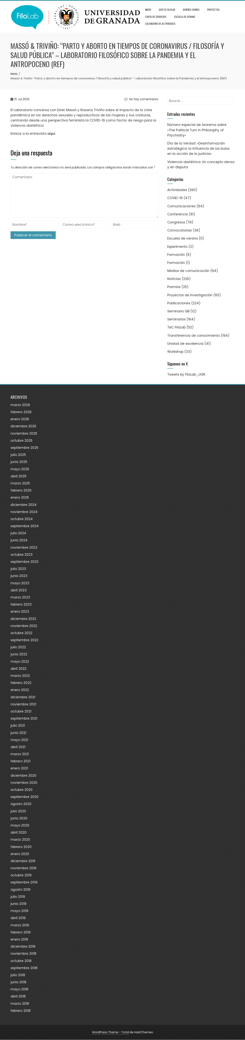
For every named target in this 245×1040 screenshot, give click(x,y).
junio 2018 (18, 982)
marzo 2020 (20, 839)
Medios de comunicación (188, 270)
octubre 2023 (22, 554)
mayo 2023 (20, 583)
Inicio (148, 9)
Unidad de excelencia (185, 343)
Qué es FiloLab (167, 9)
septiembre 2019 (24, 882)
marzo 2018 (20, 1003)
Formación (176, 254)
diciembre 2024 (24, 504)
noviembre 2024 (24, 512)
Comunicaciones (181, 206)
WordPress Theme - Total (110, 1032)
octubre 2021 (21, 711)
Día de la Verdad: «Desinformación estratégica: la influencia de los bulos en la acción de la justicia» (198, 148)
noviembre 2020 (24, 782)
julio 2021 (18, 725)
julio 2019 (18, 896)
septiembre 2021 (24, 718)
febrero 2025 (21, 490)
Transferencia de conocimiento (193, 335)
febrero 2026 (21, 412)
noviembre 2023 (24, 547)
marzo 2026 (20, 405)
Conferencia (177, 214)
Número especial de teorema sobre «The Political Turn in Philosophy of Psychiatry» (196, 130)
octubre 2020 (22, 789)
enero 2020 (20, 854)
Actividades (177, 190)
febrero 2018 (21, 1010)
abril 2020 (19, 832)
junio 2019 (18, 903)
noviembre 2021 (23, 704)
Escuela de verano (184, 17)
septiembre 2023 (24, 561)
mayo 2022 (20, 661)
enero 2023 (20, 611)
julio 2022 (18, 647)
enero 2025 (20, 497)
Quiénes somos (191, 9)
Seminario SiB (178, 311)
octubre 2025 (21, 440)
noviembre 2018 (23, 953)
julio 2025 (18, 455)
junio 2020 (19, 818)
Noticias (174, 279)
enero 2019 (19, 939)
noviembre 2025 (24, 433)
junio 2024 (19, 540)
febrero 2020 (21, 847)
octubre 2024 (22, 519)
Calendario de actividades (160, 23)
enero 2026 (20, 419)
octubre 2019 (21, 875)
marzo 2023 (20, 597)
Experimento (177, 246)
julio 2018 (18, 975)
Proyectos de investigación (189, 295)
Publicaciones (178, 303)
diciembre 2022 (23, 618)
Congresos (176, 222)
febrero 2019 (21, 932)
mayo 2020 (20, 825)
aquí (51, 133)
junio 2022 (19, 654)
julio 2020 (18, 811)
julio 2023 (18, 569)
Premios (173, 287)
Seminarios (176, 319)
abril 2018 (18, 996)
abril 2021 (18, 747)
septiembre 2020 (24, 797)
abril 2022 (18, 668)
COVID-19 (175, 198)
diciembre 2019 (23, 861)
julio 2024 (18, 533)
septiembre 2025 (24, 447)
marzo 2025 (20, 483)
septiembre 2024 (25, 526)
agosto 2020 (21, 804)
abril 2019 (18, 918)
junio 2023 (19, 576)
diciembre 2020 (23, 775)
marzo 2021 (20, 754)
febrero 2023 (21, 604)
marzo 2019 (20, 925)
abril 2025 (18, 476)
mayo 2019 (19, 911)
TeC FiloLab (176, 327)
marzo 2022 (20, 675)
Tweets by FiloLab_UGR (186, 374)
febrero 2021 (20, 761)
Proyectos (213, 9)
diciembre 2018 (23, 946)
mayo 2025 (20, 469)
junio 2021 (18, 733)
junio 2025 (19, 462)
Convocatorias (179, 230)
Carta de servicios (155, 17)
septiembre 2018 (24, 968)
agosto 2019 (20, 889)
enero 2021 (19, 768)
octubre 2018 (21, 961)
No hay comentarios (141, 99)
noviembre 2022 (24, 626)
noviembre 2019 (23, 868)
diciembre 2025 (23, 426)
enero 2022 (20, 690)
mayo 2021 (19, 740)
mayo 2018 (19, 989)
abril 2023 (19, 590)
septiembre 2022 (24, 640)
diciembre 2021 (23, 697)
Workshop (175, 351)
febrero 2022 (21, 683)
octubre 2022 (21, 633)
